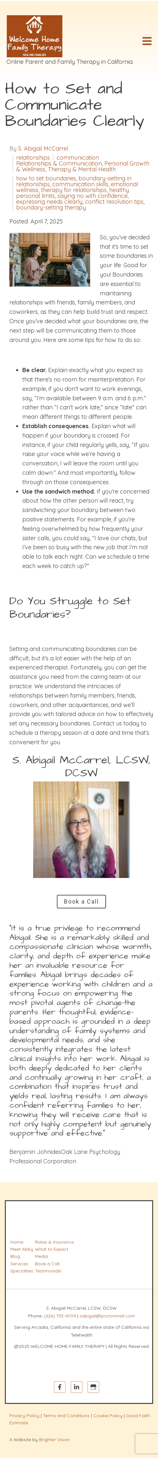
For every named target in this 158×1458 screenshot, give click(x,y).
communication (78, 158)
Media (41, 1256)
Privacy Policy (24, 1415)
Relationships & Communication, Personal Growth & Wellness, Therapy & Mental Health (82, 166)
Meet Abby (21, 1249)
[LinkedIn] (76, 1387)
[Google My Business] (93, 1387)
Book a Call (81, 901)
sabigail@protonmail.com (107, 1316)
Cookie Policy (107, 1415)
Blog (15, 1256)
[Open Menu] (147, 41)
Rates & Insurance (54, 1242)
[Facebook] (60, 1387)
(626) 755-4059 (60, 1316)
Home (16, 1242)
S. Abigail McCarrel (43, 149)
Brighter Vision (54, 1439)
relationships (33, 158)
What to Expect (51, 1249)
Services (19, 1264)
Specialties (21, 1271)
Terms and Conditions (66, 1415)
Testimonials (48, 1271)
